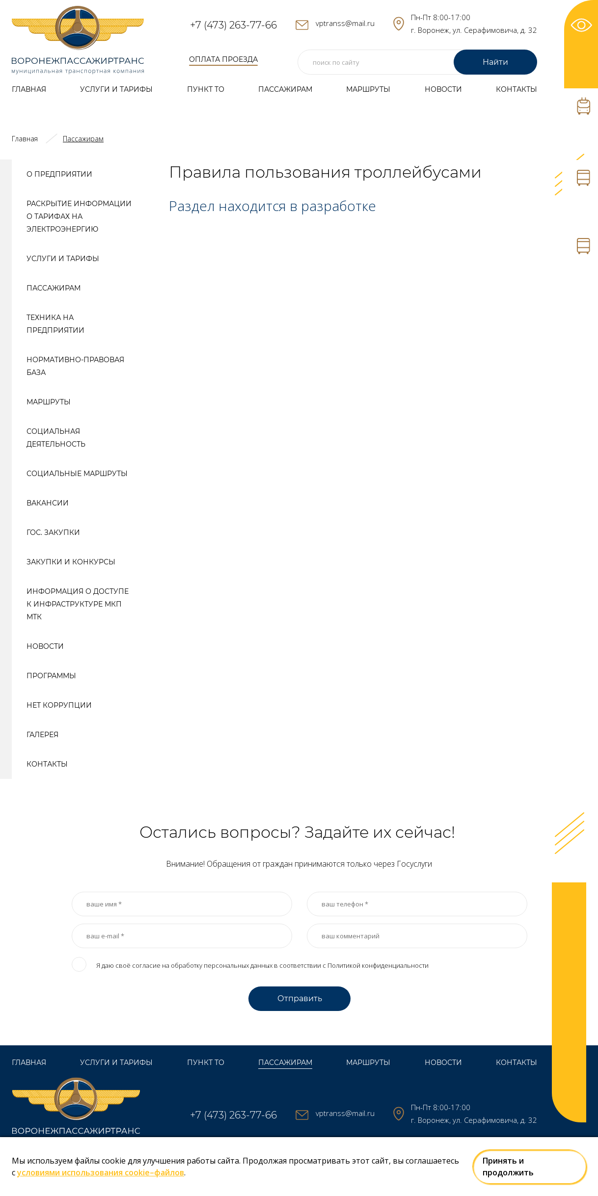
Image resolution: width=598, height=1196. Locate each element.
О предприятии (59, 174)
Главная (29, 89)
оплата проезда (224, 59)
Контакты (516, 89)
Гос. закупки (53, 532)
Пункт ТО (205, 89)
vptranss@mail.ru (345, 23)
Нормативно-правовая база (75, 366)
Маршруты (368, 89)
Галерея (42, 734)
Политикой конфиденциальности (378, 965)
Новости (443, 89)
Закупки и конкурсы (71, 562)
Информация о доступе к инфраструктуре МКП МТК (78, 604)
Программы (51, 675)
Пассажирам (285, 89)
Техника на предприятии (55, 324)
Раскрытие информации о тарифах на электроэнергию (79, 216)
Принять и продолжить (508, 1166)
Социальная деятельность (56, 438)
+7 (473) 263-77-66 (233, 25)
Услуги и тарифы (116, 89)
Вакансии (48, 503)
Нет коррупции (59, 705)
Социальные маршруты (77, 473)
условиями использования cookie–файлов (100, 1172)
